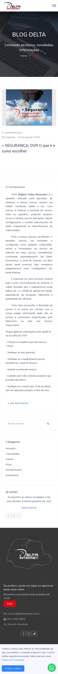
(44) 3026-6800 (16, 618)
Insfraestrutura (13, 132)
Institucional (12, 475)
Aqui (10, 603)
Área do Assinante (17, 624)
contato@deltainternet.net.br (23, 613)
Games (9, 459)
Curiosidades (13, 453)
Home (24, 55)
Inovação (11, 448)
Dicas (9, 464)
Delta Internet (29, 507)
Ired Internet (21, 403)
